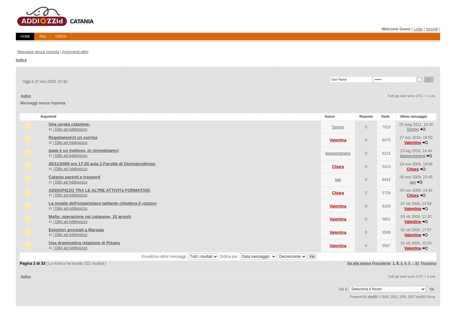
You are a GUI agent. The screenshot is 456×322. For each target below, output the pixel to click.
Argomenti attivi (75, 52)
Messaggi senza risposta (38, 52)
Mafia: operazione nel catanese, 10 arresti (89, 216)
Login (418, 29)
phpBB (372, 297)
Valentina (338, 140)
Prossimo (429, 263)
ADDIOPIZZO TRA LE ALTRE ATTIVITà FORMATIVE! (99, 190)
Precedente (381, 263)
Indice (21, 60)
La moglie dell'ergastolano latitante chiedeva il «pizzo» (102, 203)
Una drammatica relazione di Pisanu (84, 242)
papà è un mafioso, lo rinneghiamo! (83, 150)
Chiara (338, 166)
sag (338, 179)
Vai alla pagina (359, 263)
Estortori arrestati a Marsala (76, 229)
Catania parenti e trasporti (74, 177)
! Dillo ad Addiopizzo (70, 129)
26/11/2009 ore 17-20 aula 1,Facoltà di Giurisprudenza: (102, 163)
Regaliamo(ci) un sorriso (73, 137)
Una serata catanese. (69, 124)
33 (417, 263)
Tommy (338, 127)
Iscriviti (432, 29)
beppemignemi (338, 153)
